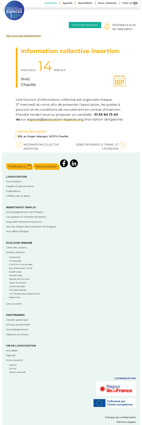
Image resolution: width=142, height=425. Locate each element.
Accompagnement (17, 329)
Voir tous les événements (23, 36)
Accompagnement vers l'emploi (24, 212)
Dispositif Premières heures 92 (24, 221)
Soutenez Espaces (85, 25)
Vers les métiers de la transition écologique (31, 226)
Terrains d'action (15, 252)
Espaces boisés (15, 275)
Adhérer (13, 365)
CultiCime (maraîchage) (21, 264)
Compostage (15, 261)
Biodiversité (14, 257)
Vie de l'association (21, 345)
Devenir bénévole (17, 372)
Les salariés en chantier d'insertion (26, 216)
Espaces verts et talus (19, 279)
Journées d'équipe (17, 290)
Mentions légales (126, 422)
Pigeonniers (14, 297)
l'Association (16, 176)
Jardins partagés (17, 286)
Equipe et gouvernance (20, 186)
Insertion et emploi (21, 207)
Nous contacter (107, 3)
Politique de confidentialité (120, 417)
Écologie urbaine (19, 242)
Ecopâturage (15, 272)
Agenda (67, 3)
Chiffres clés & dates (18, 196)
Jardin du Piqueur (18, 283)
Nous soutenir (14, 360)
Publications (16, 166)
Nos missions (14, 181)
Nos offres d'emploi (17, 231)
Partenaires (15, 315)
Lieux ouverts (14, 303)
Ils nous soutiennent (18, 324)
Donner (12, 368)
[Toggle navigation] (135, 3)
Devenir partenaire (17, 319)
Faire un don (130, 3)
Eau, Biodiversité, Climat (20, 268)
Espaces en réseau (17, 334)
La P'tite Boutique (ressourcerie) (24, 294)
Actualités (51, 3)
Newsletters (85, 3)
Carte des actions (16, 247)
